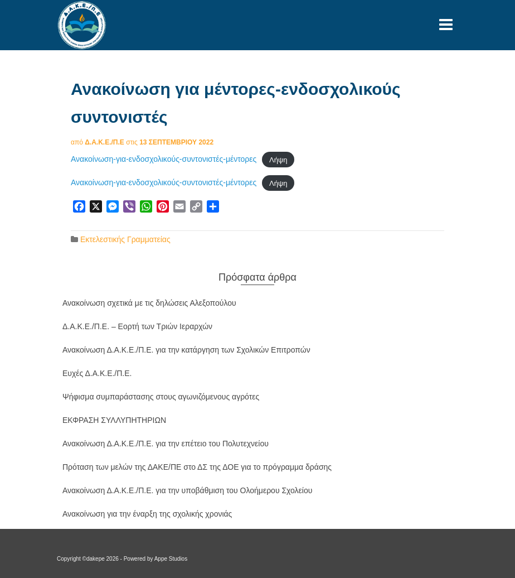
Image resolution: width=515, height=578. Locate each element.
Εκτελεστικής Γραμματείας (125, 239)
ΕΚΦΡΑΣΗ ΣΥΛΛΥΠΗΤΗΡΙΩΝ (114, 420)
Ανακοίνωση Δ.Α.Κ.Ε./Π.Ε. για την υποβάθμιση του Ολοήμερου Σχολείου (187, 490)
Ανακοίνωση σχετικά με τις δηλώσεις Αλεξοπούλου (149, 302)
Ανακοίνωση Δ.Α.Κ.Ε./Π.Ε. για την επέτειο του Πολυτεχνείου (165, 443)
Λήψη (278, 159)
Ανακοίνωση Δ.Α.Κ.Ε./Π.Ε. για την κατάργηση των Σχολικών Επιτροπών (186, 349)
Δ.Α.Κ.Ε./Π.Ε (104, 142)
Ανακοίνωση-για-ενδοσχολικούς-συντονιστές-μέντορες (163, 159)
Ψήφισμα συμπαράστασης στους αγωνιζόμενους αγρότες (160, 396)
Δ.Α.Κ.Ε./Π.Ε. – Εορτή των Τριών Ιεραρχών (137, 326)
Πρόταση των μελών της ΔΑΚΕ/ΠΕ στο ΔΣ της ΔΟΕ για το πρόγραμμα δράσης (197, 467)
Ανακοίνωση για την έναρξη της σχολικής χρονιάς (147, 513)
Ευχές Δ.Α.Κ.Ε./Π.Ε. (97, 373)
